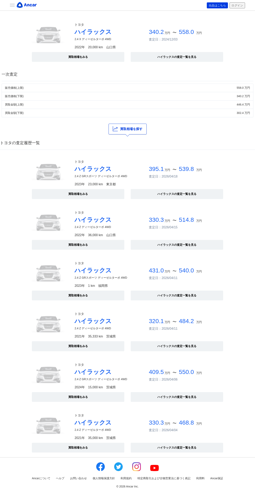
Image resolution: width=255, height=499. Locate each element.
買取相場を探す (127, 128)
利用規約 (126, 478)
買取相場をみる (78, 56)
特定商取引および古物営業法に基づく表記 (163, 478)
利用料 (200, 478)
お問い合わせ (78, 478)
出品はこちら (217, 5)
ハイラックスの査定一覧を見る (176, 56)
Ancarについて (41, 478)
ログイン (237, 5)
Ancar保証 (216, 478)
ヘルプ (60, 478)
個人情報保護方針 (104, 478)
